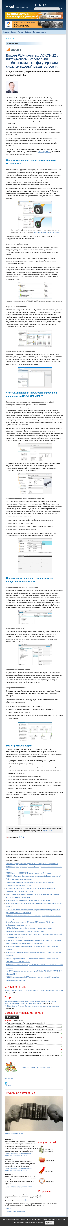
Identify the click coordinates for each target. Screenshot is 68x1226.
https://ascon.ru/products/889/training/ (47, 232)
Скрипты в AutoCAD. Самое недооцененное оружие (25, 1038)
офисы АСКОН (48, 831)
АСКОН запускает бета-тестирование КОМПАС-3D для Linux (28, 900)
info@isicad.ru (27, 1200)
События (28, 32)
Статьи (13, 32)
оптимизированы (44, 152)
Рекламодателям (39, 32)
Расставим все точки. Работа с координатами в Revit (26, 1023)
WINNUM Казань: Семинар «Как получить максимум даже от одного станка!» (32, 1006)
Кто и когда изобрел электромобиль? (20, 1046)
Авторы (20, 32)
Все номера (9, 1078)
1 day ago (23, 1155)
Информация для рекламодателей (15, 1211)
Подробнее (8, 1208)
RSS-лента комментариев (14, 1133)
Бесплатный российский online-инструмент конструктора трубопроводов (33, 1055)
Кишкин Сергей (9, 1139)
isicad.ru (28, 1195)
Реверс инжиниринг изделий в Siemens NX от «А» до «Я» (27, 1049)
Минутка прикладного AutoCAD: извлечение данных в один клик (30, 1029)
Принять (49, 1223)
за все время (18, 1020)
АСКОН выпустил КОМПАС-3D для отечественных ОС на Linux (29, 873)
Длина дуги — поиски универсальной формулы (24, 1052)
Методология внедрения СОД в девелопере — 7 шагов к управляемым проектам (34, 990)
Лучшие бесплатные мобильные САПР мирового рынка (27, 1026)
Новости (6, 32)
